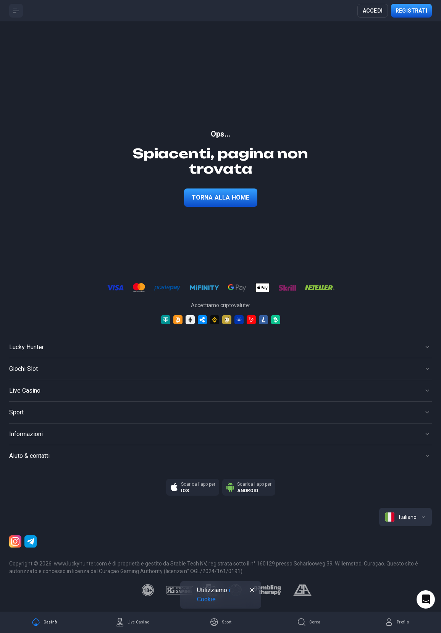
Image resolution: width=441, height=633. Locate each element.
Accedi (373, 11)
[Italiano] (405, 517)
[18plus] (148, 590)
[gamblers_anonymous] (302, 590)
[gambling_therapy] (267, 590)
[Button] (16, 11)
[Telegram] (30, 541)
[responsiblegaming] (179, 590)
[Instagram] (15, 541)
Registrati (411, 11)
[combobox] (405, 517)
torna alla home (221, 197)
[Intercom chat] (426, 599)
